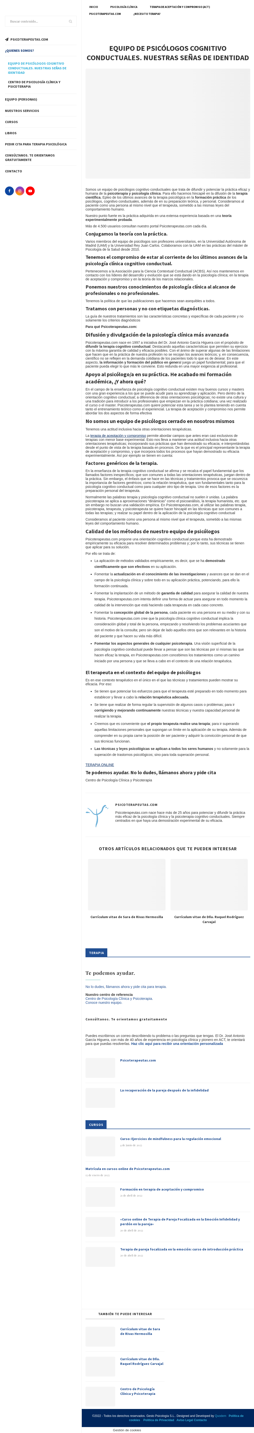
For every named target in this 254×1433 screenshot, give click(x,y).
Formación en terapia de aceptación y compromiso (162, 1189)
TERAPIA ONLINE (99, 765)
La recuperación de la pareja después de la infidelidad (164, 1090)
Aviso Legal (184, 1420)
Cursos (11, 122)
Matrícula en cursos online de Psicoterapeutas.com (127, 1169)
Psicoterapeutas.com (105, 14)
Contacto (13, 171)
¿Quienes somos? (19, 50)
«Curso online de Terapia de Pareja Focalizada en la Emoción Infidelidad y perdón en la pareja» (180, 1221)
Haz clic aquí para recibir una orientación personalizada (177, 1044)
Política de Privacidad (158, 1420)
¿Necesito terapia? (147, 14)
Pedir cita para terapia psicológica (36, 144)
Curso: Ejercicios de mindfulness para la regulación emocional (170, 1139)
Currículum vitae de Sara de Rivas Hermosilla (126, 917)
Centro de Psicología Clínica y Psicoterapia (137, 1391)
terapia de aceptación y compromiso (118, 436)
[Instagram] (19, 190)
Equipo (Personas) (21, 99)
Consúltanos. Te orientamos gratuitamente (30, 157)
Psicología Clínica (123, 7)
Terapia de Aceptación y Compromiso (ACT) (180, 7)
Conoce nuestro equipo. (103, 1003)
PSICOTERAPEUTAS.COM (26, 39)
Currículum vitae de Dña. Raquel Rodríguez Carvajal (209, 919)
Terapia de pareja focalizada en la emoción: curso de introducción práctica (181, 1249)
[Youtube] (30, 190)
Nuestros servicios (22, 110)
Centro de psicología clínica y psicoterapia (34, 84)
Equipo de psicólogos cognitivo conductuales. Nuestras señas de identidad (37, 68)
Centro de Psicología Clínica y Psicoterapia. (119, 999)
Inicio (93, 7)
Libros (11, 133)
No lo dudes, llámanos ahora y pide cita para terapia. (126, 987)
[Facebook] (9, 190)
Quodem (220, 1416)
